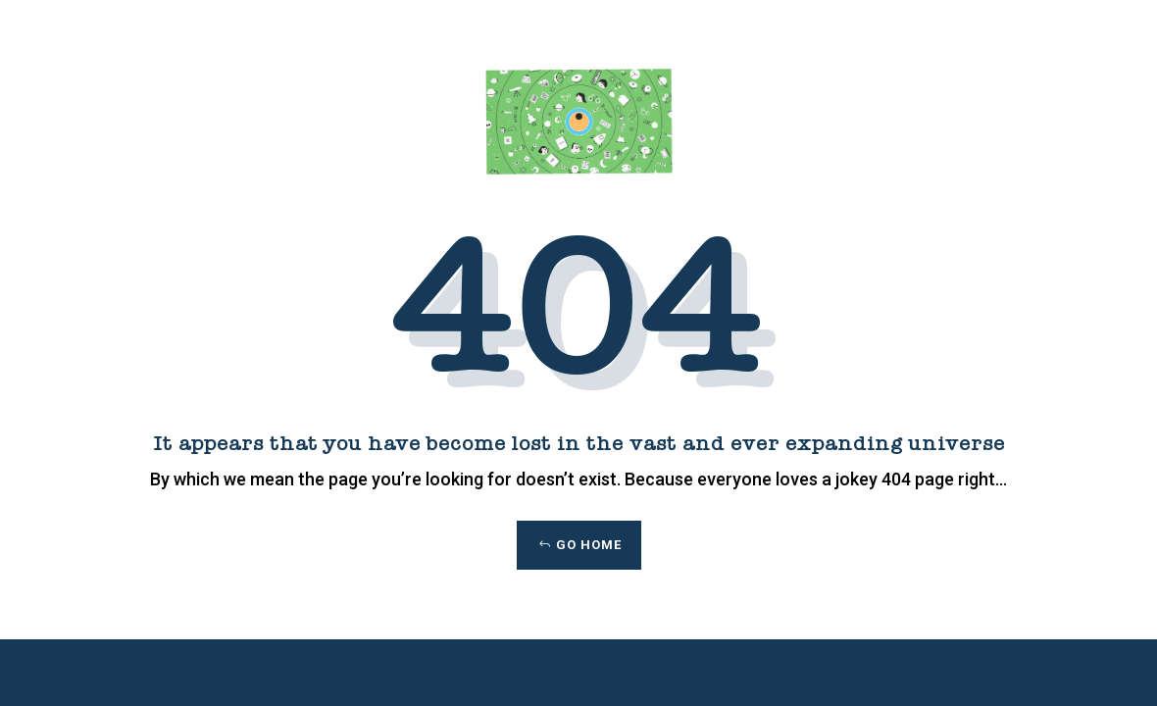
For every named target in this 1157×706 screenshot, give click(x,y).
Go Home (589, 544)
